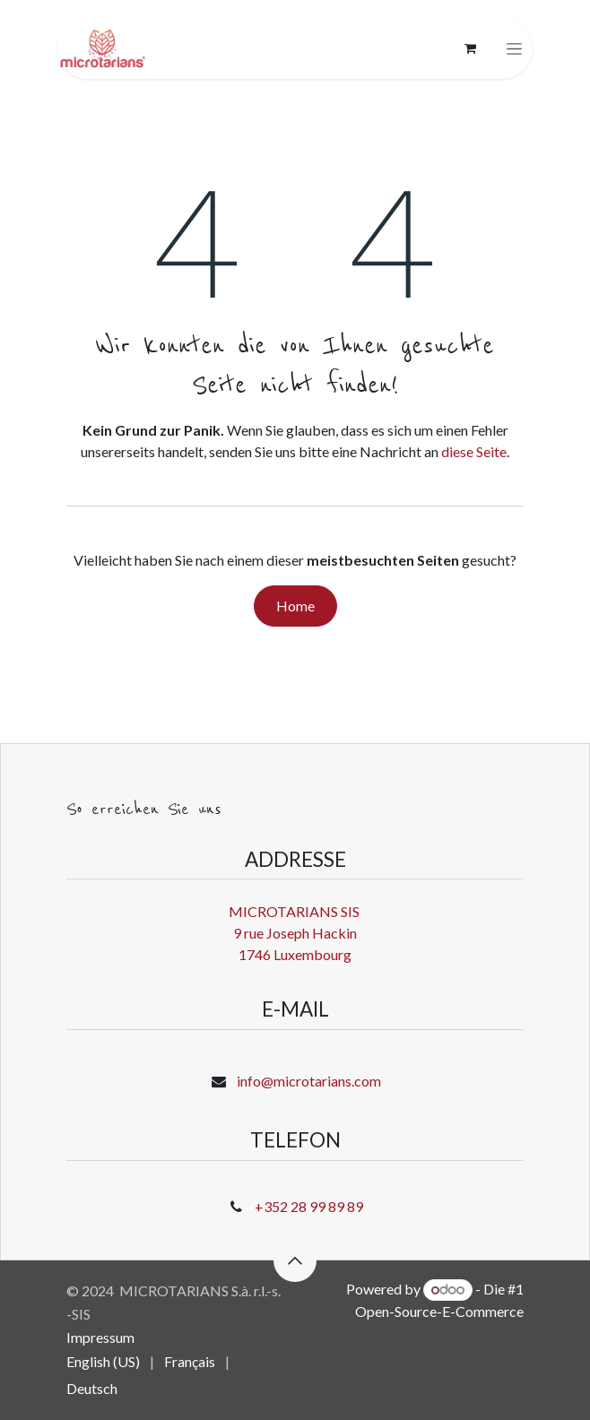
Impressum (100, 1337)
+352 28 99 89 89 (309, 1206)
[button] (295, 1260)
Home (295, 605)
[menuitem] (103, 1361)
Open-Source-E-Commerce (439, 1311)
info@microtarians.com (309, 1080)
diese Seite (474, 451)
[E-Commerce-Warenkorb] (470, 48)
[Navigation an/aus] (514, 49)
